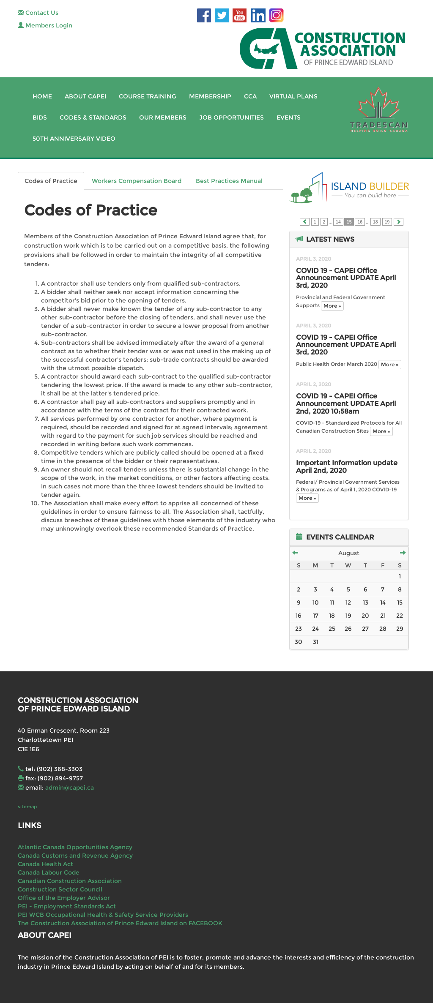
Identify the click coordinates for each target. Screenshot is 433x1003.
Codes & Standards (93, 117)
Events (289, 117)
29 (399, 628)
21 (383, 615)
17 (315, 615)
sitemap (27, 806)
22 (399, 615)
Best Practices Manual (229, 181)
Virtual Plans (293, 96)
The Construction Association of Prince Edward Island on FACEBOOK (120, 923)
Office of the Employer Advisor (64, 898)
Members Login (45, 25)
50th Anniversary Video (74, 138)
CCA (250, 96)
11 (332, 602)
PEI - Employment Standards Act (67, 906)
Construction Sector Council (60, 889)
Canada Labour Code (48, 872)
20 (365, 615)
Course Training (147, 96)
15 (400, 602)
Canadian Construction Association (70, 881)
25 (332, 628)
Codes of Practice (51, 181)
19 (387, 221)
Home (42, 96)
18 (375, 221)
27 (365, 628)
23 (298, 628)
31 (315, 642)
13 (365, 602)
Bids (40, 117)
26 (348, 628)
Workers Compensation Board (136, 181)
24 (315, 628)
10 (315, 602)
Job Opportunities (231, 117)
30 (298, 642)
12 (348, 602)
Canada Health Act (45, 864)
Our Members (162, 117)
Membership (210, 96)
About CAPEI (85, 96)
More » (332, 306)
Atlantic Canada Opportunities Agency (75, 847)
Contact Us (38, 12)
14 (338, 221)
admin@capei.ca (69, 787)
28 (382, 628)
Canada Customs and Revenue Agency (75, 855)
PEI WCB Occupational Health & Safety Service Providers (103, 915)
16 (359, 221)
